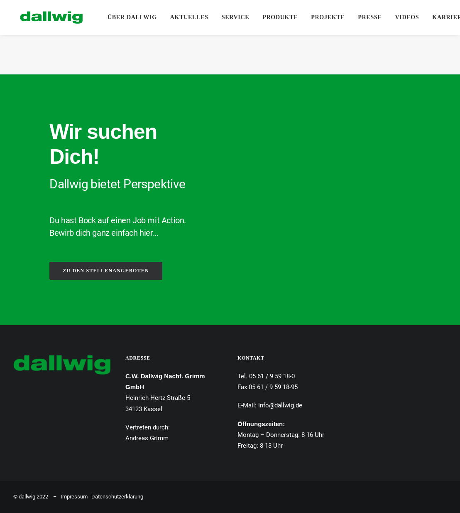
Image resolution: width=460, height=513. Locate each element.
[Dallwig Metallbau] (44, 17)
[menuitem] (132, 17)
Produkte (280, 17)
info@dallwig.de (280, 405)
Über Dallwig (132, 17)
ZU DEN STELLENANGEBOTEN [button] (106, 271)
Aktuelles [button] (189, 17)
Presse (370, 17)
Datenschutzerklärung (117, 496)
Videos (407, 17)
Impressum (74, 496)
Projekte (328, 17)
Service (236, 17)
